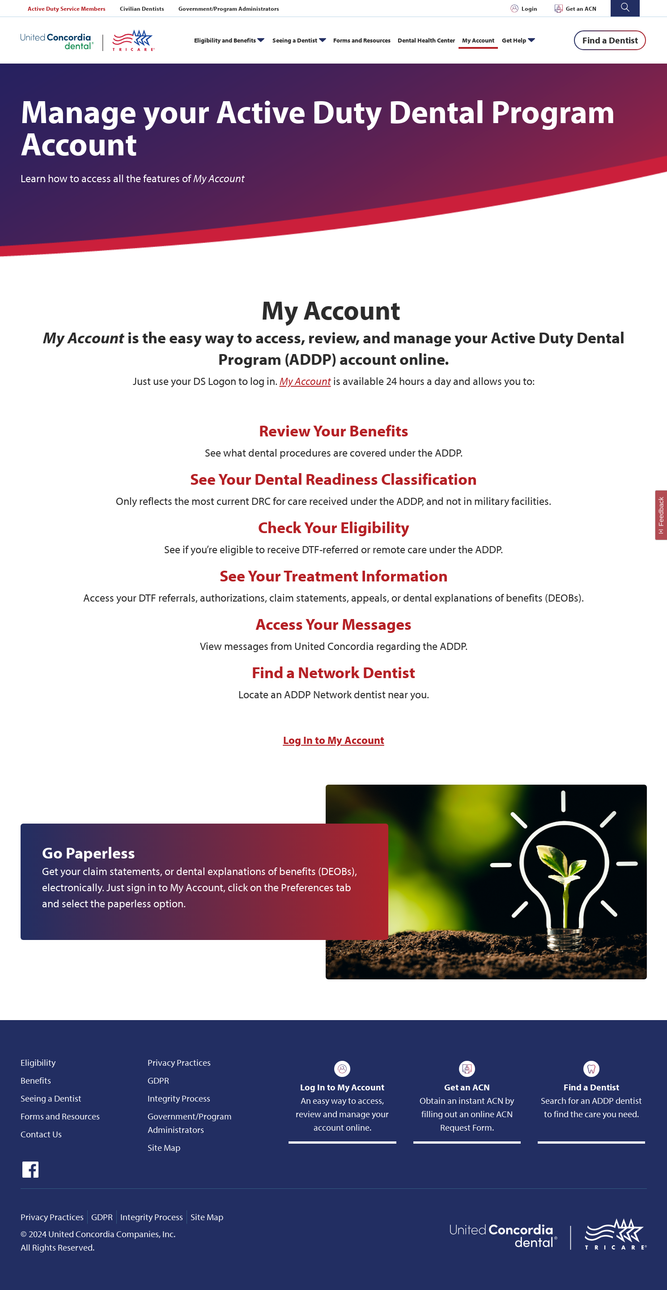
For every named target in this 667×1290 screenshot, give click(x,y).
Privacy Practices (179, 1062)
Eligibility (38, 1062)
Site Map (164, 1147)
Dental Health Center (426, 40)
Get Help (514, 40)
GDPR (158, 1080)
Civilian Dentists (142, 8)
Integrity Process (179, 1098)
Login (529, 8)
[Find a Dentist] (610, 40)
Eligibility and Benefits (225, 40)
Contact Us (41, 1134)
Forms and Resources (362, 40)
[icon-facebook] (29, 1174)
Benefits (36, 1080)
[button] (625, 8)
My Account (478, 40)
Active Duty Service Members (67, 8)
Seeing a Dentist (294, 40)
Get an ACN (581, 8)
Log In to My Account (333, 740)
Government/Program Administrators (228, 8)
